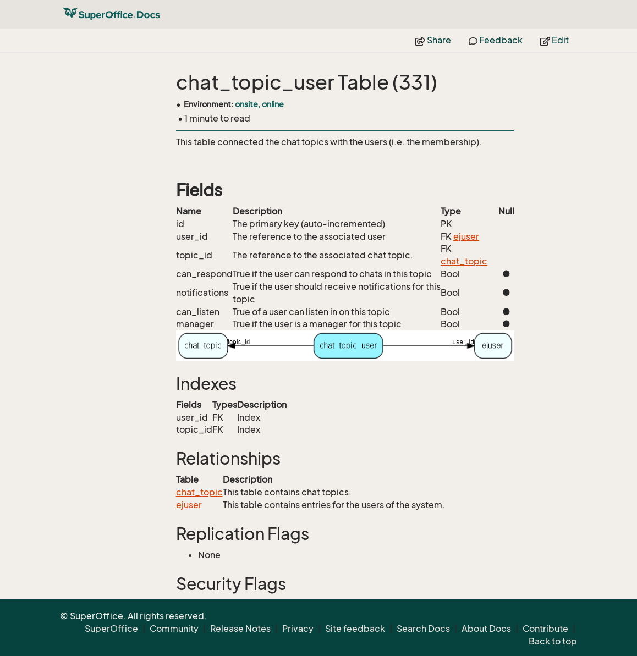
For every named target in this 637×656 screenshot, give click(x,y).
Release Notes (240, 628)
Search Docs (423, 628)
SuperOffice (111, 628)
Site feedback (355, 628)
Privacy (298, 628)
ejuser (466, 236)
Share (433, 40)
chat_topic (464, 261)
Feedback (496, 40)
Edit (554, 40)
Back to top (553, 641)
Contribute (545, 628)
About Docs (486, 628)
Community (174, 628)
